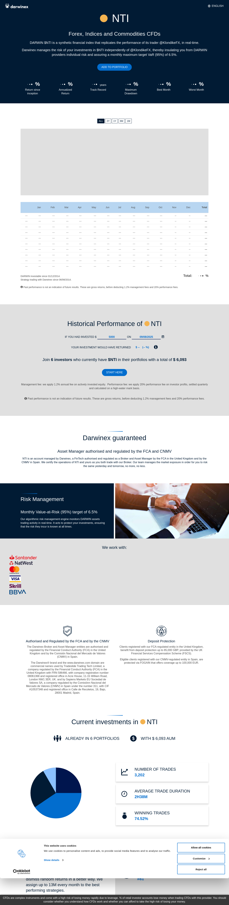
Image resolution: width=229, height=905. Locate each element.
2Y (108, 121)
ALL (101, 121)
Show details (51, 886)
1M (128, 121)
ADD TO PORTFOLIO (114, 67)
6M (121, 121)
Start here (114, 372)
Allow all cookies (201, 874)
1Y (114, 121)
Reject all (201, 896)
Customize (201, 885)
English (215, 5)
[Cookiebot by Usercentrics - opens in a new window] (21, 898)
